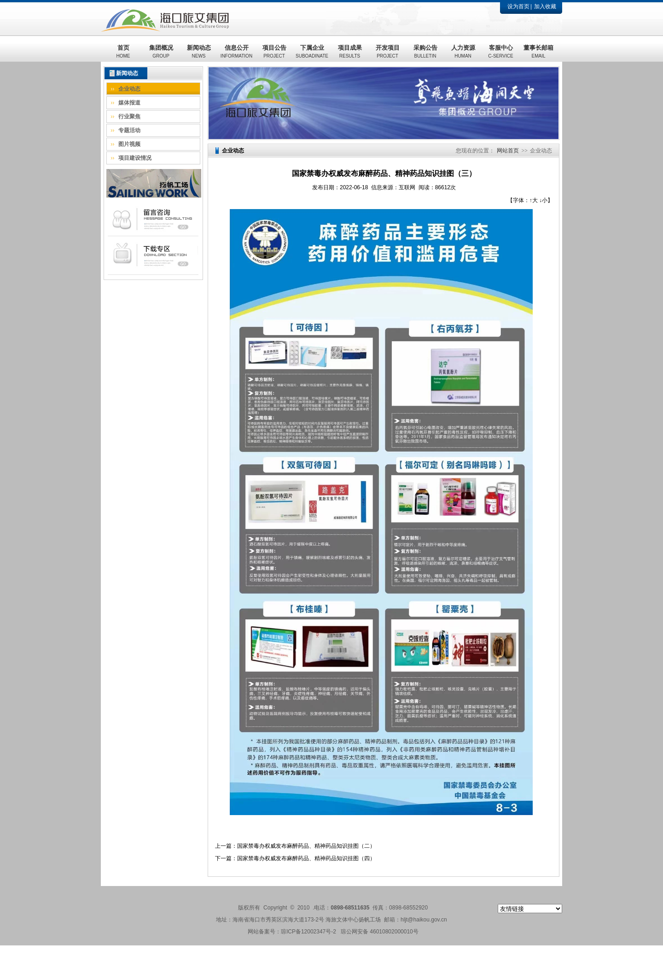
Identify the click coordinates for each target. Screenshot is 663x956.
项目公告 (274, 51)
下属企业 (312, 51)
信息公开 (236, 51)
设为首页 (518, 6)
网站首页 (508, 150)
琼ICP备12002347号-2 (308, 931)
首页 (123, 51)
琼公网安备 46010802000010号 (380, 931)
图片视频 (129, 144)
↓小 (543, 200)
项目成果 (350, 51)
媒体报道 (129, 102)
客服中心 (500, 51)
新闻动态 (199, 51)
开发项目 (388, 51)
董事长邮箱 (538, 51)
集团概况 (161, 51)
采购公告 (425, 51)
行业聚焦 (129, 116)
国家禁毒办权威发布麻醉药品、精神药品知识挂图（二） (306, 846)
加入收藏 (545, 6)
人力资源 (463, 51)
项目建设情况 (134, 158)
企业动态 (129, 89)
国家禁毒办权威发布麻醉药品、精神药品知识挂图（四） (306, 858)
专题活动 (129, 130)
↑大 (533, 200)
